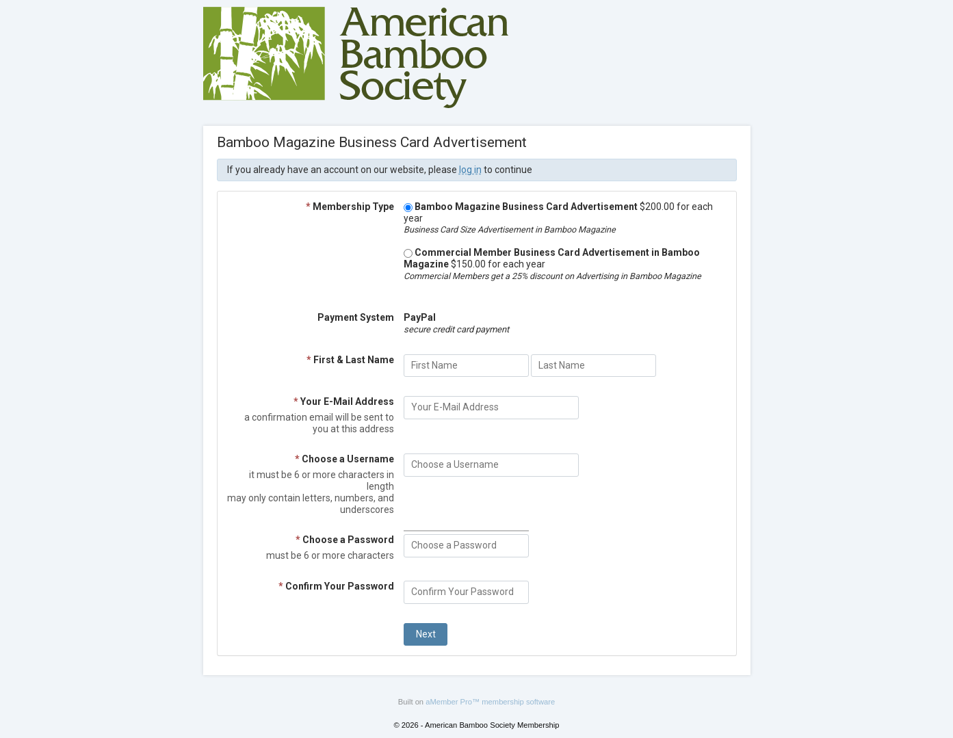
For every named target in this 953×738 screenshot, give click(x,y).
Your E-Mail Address (343, 401)
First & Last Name (350, 359)
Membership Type (350, 206)
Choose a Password (345, 539)
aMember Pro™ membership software (490, 702)
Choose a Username (344, 458)
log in (470, 169)
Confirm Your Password (336, 586)
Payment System (355, 317)
